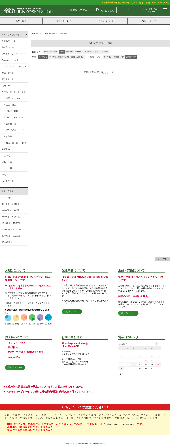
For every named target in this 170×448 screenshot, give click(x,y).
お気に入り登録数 (102, 51)
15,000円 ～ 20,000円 (11, 229)
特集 (4, 174)
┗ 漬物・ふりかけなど (13, 117)
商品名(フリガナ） (50, 51)
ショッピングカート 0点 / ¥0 (152, 10)
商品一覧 (20, 21)
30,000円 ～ (7, 242)
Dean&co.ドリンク (10, 60)
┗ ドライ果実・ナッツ (13, 130)
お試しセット (8, 73)
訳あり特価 (7, 162)
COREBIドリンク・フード (14, 54)
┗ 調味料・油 (9, 124)
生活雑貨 (6, 155)
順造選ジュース (9, 47)
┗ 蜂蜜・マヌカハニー (13, 98)
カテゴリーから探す (11, 34)
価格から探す (8, 191)
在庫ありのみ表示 (77, 57)
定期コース (7, 85)
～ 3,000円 (6, 197)
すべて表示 (108, 57)
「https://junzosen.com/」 (120, 424)
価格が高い (89, 51)
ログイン (129, 10)
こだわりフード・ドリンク (14, 92)
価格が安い (79, 51)
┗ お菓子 (7, 136)
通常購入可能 (119, 57)
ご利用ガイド (147, 21)
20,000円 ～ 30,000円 (11, 236)
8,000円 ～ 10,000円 (11, 217)
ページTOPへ (162, 259)
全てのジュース (9, 41)
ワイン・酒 (7, 168)
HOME (35, 33)
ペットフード (8, 181)
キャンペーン (105, 21)
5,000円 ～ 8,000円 (10, 210)
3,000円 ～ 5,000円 (10, 204)
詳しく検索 (108, 10)
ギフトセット (8, 79)
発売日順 (69, 51)
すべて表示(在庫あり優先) (59, 57)
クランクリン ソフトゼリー (14, 66)
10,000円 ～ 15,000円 (11, 223)
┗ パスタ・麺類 (10, 111)
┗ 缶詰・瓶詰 (9, 105)
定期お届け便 (62, 21)
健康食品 (6, 149)
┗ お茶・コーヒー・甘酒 (14, 143)
